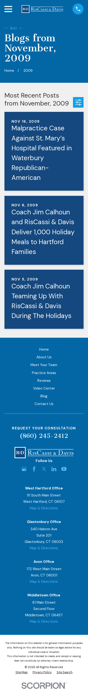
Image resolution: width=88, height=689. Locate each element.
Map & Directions (44, 508)
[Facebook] (34, 468)
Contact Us (44, 403)
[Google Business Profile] (24, 468)
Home (44, 349)
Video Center (44, 388)
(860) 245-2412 (44, 435)
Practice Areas (44, 373)
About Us (44, 357)
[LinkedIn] (53, 468)
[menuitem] (21, 672)
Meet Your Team (44, 365)
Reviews (44, 380)
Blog (43, 396)
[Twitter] (44, 468)
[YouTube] (63, 468)
